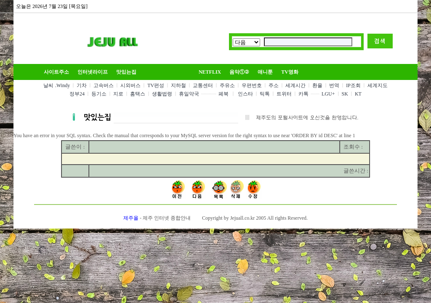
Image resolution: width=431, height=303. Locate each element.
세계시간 (295, 85)
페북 (223, 94)
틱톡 (265, 94)
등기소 (98, 94)
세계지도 (377, 85)
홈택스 (137, 94)
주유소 (227, 85)
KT (358, 94)
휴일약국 (189, 94)
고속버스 (103, 85)
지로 (118, 94)
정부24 (77, 94)
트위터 (284, 94)
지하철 (178, 85)
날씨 (48, 85)
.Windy (62, 85)
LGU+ (328, 94)
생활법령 (162, 94)
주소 (274, 85)
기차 (82, 85)
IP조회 (353, 85)
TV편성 (155, 85)
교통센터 (203, 85)
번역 (334, 85)
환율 (317, 85)
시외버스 (130, 85)
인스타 (245, 94)
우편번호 (252, 85)
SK (345, 94)
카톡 (303, 94)
